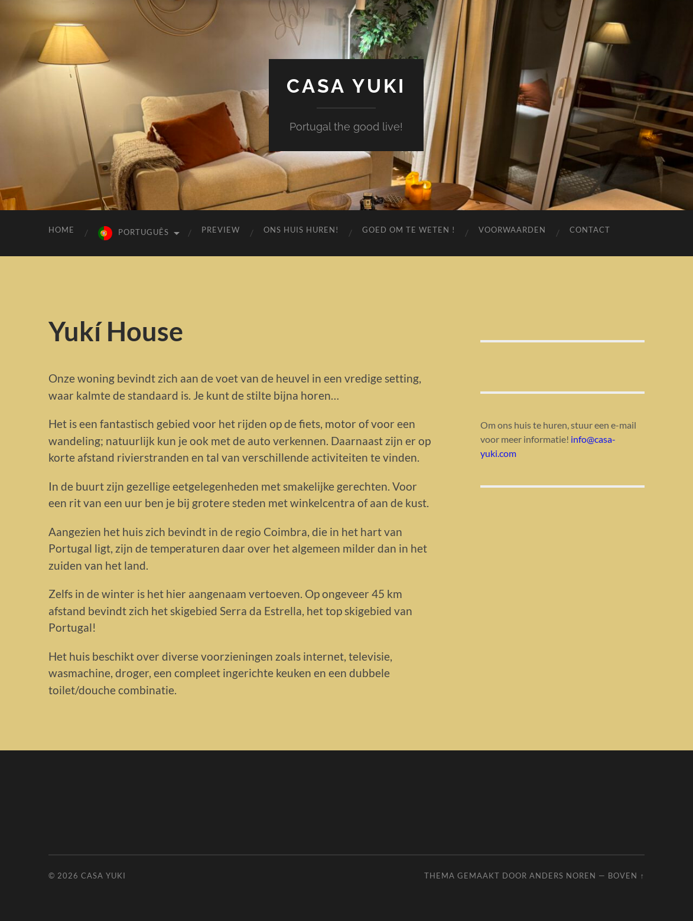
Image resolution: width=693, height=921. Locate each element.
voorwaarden (512, 229)
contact (590, 229)
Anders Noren (562, 875)
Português (143, 232)
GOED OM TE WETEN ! (408, 229)
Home (61, 229)
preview (220, 229)
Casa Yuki (346, 86)
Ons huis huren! (301, 229)
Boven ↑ (626, 875)
